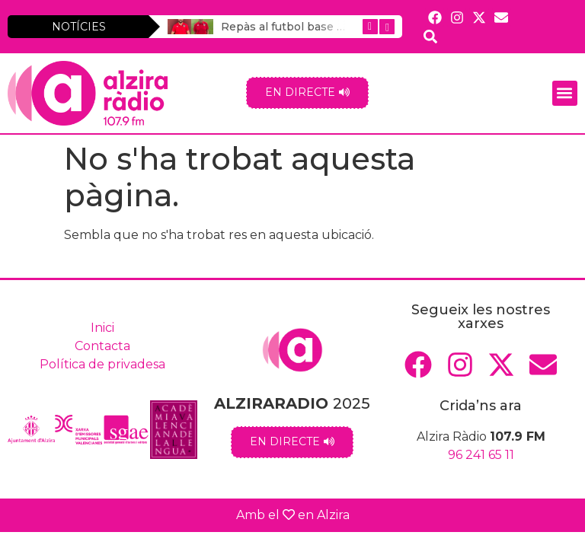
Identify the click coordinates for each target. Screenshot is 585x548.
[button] (564, 93)
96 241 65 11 (481, 455)
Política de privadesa (102, 364)
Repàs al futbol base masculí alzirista (322, 26)
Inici (102, 327)
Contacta (102, 346)
